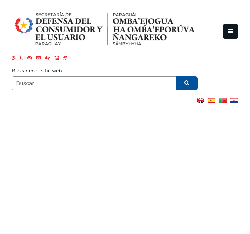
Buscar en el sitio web (37, 70)
